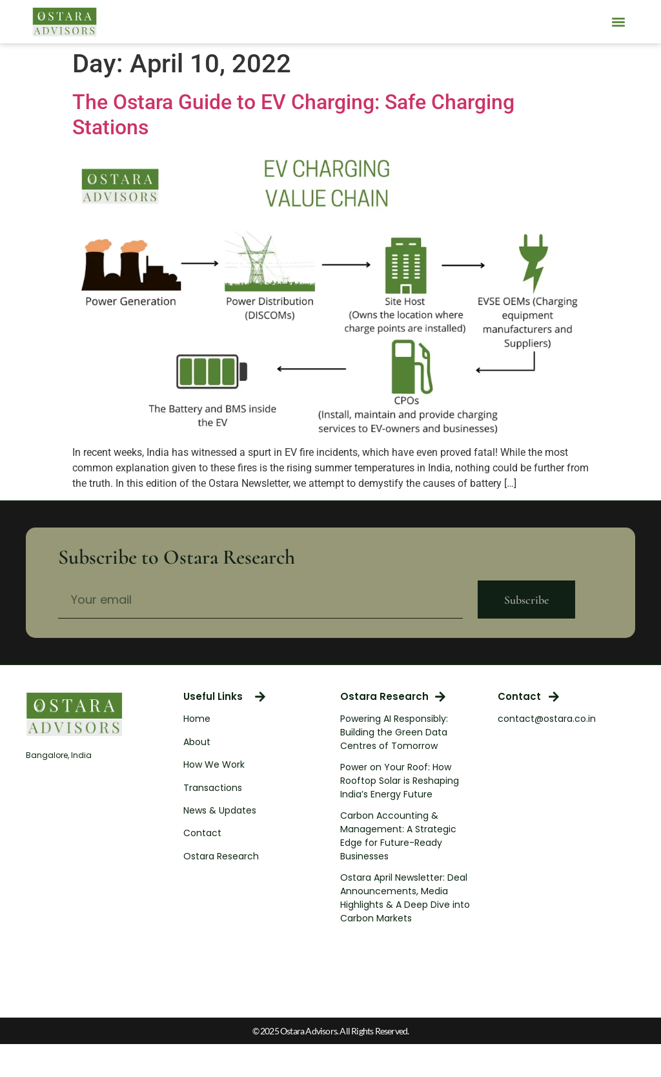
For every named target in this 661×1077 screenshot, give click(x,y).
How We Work (214, 764)
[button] (618, 21)
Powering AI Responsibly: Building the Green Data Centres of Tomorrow (394, 732)
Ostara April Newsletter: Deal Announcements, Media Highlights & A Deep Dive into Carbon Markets (405, 898)
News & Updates (219, 810)
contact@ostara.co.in (547, 718)
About (196, 741)
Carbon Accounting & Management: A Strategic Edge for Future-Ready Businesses (398, 836)
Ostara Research (221, 856)
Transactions (212, 787)
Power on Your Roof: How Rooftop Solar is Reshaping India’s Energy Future (399, 781)
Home (196, 718)
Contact (202, 832)
